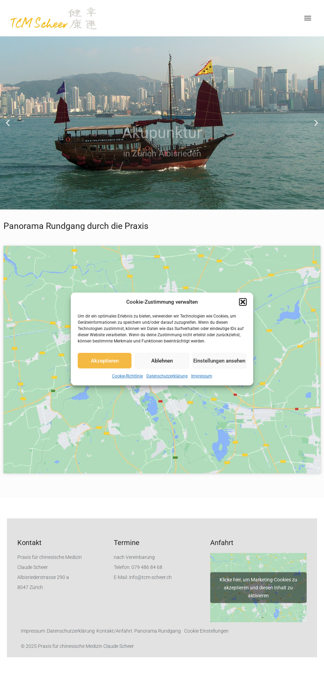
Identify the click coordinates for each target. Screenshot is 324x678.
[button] (242, 301)
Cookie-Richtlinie (127, 376)
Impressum (201, 376)
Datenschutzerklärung (167, 376)
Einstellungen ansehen (219, 361)
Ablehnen (162, 361)
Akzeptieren (105, 361)
